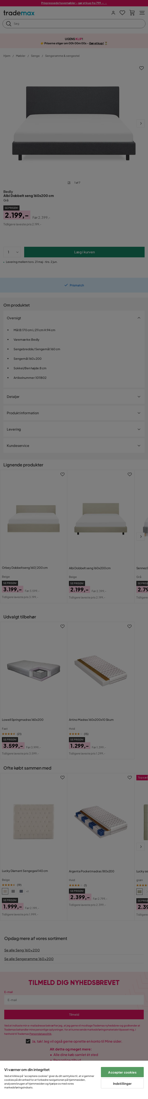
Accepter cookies (122, 1072)
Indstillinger (122, 1083)
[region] (74, 1080)
